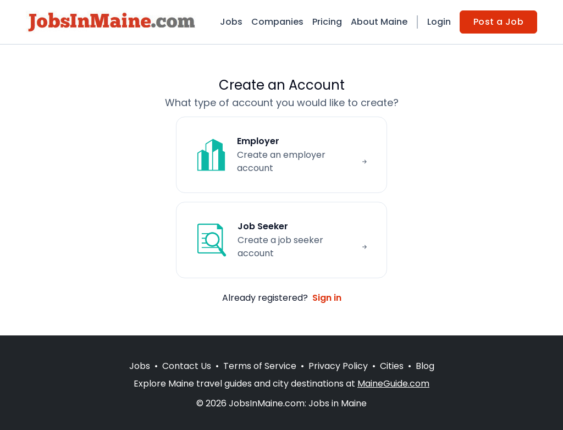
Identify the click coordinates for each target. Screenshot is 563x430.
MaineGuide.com (393, 383)
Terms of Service (259, 366)
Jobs (231, 21)
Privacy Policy (338, 366)
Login (439, 21)
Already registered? (281, 297)
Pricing (327, 21)
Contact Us (186, 366)
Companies (277, 21)
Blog (425, 366)
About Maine (379, 21)
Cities (392, 366)
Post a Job (498, 21)
